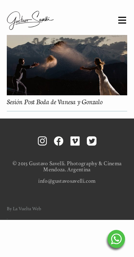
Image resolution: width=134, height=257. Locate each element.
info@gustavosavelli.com (66, 181)
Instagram (42, 141)
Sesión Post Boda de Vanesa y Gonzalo (55, 101)
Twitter (91, 141)
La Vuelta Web (27, 208)
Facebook (58, 141)
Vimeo (75, 141)
